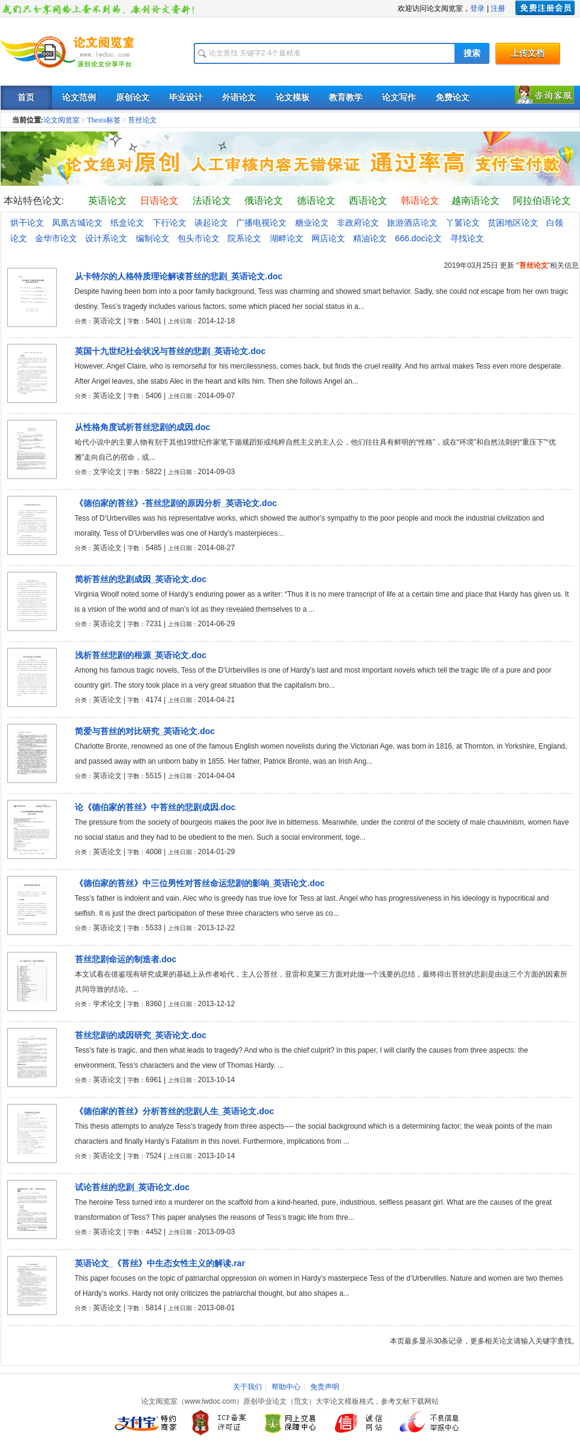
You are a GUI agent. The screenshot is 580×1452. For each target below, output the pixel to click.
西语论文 (368, 200)
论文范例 (79, 97)
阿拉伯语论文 (542, 200)
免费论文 (453, 97)
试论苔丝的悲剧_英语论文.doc (132, 1187)
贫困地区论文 (513, 222)
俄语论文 (263, 200)
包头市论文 (198, 238)
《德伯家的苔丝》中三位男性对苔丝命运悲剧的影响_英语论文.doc (200, 883)
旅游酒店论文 (412, 222)
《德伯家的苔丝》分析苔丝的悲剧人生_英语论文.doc (175, 1111)
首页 (26, 97)
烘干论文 (27, 222)
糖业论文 (312, 222)
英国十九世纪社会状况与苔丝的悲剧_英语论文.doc (170, 351)
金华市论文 (56, 238)
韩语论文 (420, 200)
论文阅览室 (61, 120)
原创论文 (133, 97)
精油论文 (370, 238)
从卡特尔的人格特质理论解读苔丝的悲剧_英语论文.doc (179, 276)
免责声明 (324, 1387)
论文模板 (293, 97)
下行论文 (169, 222)
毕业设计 (186, 97)
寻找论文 (467, 238)
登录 (477, 8)
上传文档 (527, 53)
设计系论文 (106, 238)
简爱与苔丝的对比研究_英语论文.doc (145, 731)
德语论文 (316, 200)
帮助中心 (286, 1387)
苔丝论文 (142, 120)
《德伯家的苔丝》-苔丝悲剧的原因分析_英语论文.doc (176, 503)
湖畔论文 (287, 238)
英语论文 (107, 200)
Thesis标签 (103, 120)
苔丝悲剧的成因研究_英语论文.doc (141, 1035)
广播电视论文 (261, 222)
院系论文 (244, 238)
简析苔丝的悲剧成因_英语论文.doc (141, 579)
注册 (498, 8)
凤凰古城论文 (77, 222)
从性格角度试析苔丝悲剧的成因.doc (143, 427)
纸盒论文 (127, 222)
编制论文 (153, 238)
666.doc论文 (418, 238)
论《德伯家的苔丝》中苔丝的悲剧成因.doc (155, 807)
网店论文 (328, 238)
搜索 (472, 53)
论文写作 (399, 97)
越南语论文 (475, 200)
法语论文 (212, 200)
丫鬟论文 (463, 222)
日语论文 (159, 200)
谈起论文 (211, 222)
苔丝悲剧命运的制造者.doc (126, 959)
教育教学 (346, 97)
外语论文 (239, 97)
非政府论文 (358, 222)
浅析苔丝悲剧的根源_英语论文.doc (141, 655)
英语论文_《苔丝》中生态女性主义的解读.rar (160, 1263)
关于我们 (247, 1387)
